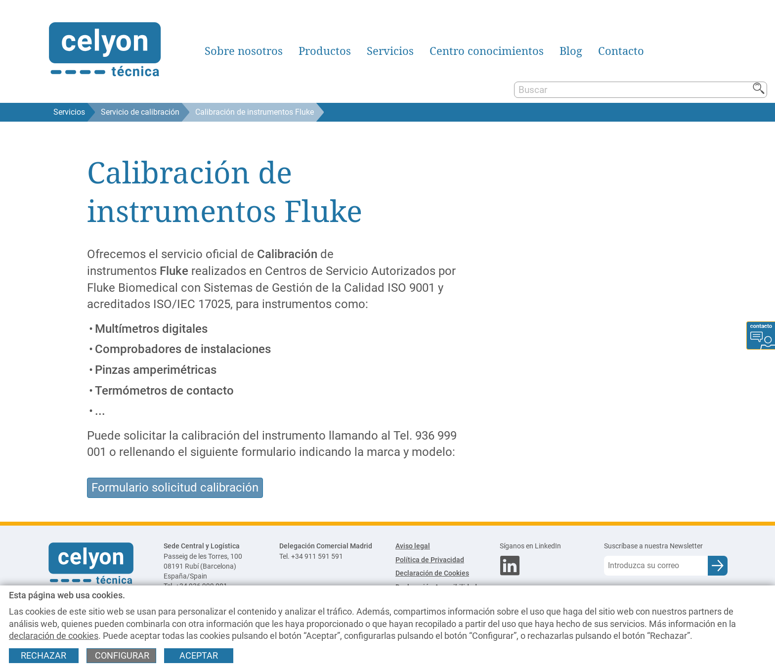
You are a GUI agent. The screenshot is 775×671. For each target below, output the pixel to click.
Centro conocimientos (487, 51)
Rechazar (43, 656)
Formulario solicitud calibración (174, 487)
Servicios (390, 51)
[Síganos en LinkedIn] (544, 546)
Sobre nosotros (244, 51)
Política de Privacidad (429, 560)
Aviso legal (412, 546)
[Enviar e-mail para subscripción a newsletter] (718, 566)
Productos (325, 51)
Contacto (621, 51)
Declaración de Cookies (432, 573)
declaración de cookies (53, 636)
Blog (571, 51)
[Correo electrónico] (656, 566)
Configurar (122, 656)
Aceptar (198, 656)
